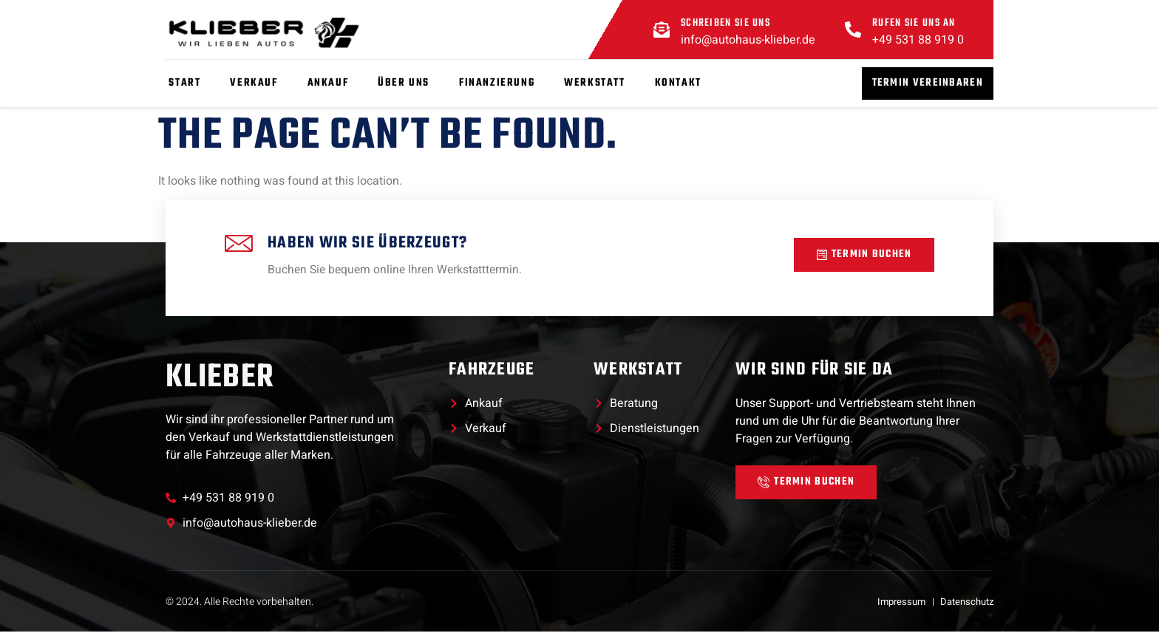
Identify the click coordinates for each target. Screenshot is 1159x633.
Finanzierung (493, 83)
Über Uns (400, 83)
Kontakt (674, 83)
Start (181, 83)
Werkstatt (591, 83)
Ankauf (324, 83)
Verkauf (250, 83)
